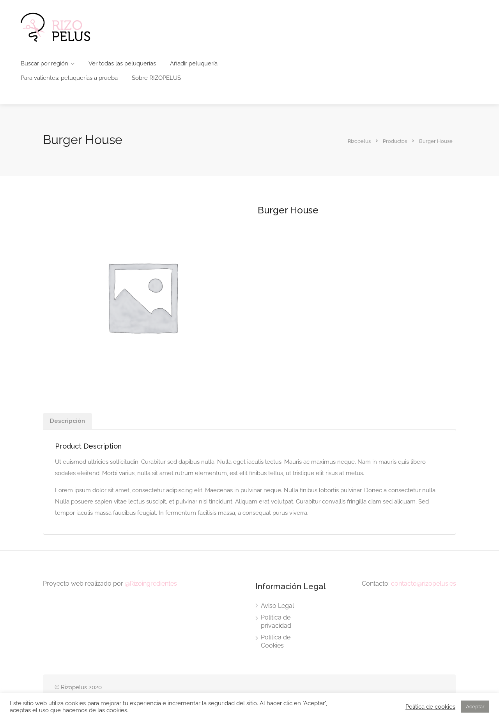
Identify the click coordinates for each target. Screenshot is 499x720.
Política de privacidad (276, 621)
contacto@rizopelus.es (423, 583)
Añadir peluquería (194, 63)
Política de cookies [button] (430, 706)
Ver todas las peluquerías (122, 63)
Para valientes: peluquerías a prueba (69, 77)
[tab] (67, 421)
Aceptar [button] (475, 706)
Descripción (67, 420)
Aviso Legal (277, 605)
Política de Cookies (275, 641)
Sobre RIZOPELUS (156, 77)
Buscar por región (44, 63)
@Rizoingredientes (151, 583)
